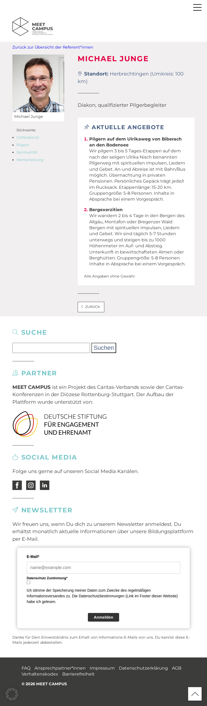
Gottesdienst (27, 137)
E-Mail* (33, 556)
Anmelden (103, 617)
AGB (176, 668)
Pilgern (22, 145)
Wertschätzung (29, 159)
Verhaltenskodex (40, 674)
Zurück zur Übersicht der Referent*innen (52, 47)
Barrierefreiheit (78, 674)
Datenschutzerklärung (143, 668)
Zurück (90, 307)
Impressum (102, 668)
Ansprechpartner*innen (60, 668)
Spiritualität (26, 152)
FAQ (26, 668)
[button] (12, 694)
